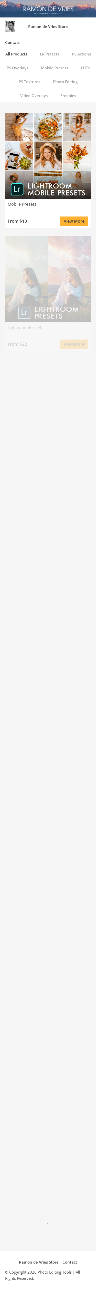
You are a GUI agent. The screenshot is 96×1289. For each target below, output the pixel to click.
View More (74, 221)
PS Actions (81, 54)
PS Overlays (17, 67)
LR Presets (49, 54)
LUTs (85, 67)
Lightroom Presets (26, 327)
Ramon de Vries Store (48, 26)
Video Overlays (34, 95)
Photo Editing (65, 81)
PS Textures (29, 81)
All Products (16, 54)
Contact (12, 42)
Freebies (68, 95)
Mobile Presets (54, 67)
